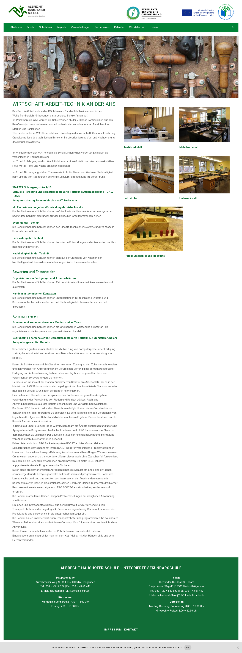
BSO (184, 582)
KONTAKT (131, 629)
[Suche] (231, 27)
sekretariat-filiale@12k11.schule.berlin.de (180, 595)
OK (187, 647)
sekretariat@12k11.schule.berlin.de (70, 590)
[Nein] (237, 647)
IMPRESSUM (113, 629)
